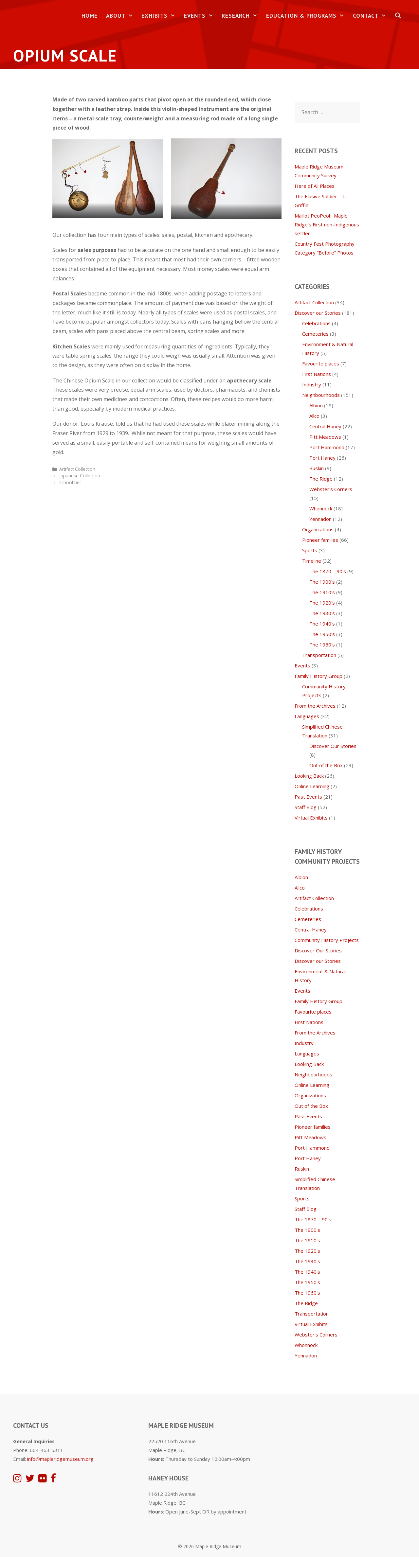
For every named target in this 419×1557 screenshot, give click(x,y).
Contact (372, 16)
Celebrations (316, 323)
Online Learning (312, 786)
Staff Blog (306, 807)
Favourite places (320, 363)
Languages (307, 716)
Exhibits (160, 16)
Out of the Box (326, 765)
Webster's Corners (330, 489)
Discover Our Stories (332, 746)
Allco (314, 416)
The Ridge (321, 478)
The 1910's (322, 592)
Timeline (311, 560)
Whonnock (320, 508)
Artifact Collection (77, 469)
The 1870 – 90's (327, 571)
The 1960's (322, 644)
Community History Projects (327, 940)
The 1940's (322, 623)
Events (201, 16)
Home (90, 15)
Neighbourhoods (321, 395)
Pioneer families (320, 540)
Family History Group (318, 676)
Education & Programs (307, 16)
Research (242, 16)
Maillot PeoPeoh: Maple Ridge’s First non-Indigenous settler (327, 224)
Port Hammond (326, 447)
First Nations (316, 374)
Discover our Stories (318, 313)
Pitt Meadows (325, 436)
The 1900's (322, 581)
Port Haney (322, 457)
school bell (70, 482)
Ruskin (316, 468)
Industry (311, 384)
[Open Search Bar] (398, 16)
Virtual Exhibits (311, 817)
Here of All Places (315, 186)
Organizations (318, 529)
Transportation (319, 655)
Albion (316, 405)
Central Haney (325, 426)
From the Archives (315, 705)
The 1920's (322, 602)
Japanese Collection (79, 475)
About (121, 16)
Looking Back (309, 775)
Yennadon (320, 519)
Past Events (308, 796)
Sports (309, 550)
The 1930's (322, 613)
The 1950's (322, 634)
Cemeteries (315, 333)
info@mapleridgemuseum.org (60, 1459)
